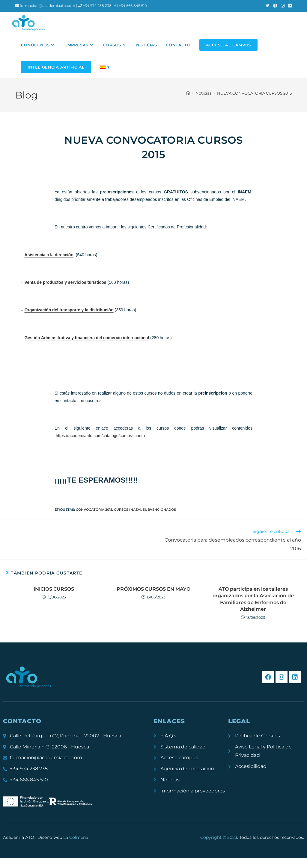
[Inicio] (188, 93)
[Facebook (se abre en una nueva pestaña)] (275, 6)
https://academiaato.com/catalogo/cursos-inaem (100, 435)
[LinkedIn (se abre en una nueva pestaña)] (289, 6)
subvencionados (159, 509)
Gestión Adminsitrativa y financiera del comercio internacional (87, 337)
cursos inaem (127, 509)
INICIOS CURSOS (54, 589)
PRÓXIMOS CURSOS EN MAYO (153, 589)
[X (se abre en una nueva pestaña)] (267, 6)
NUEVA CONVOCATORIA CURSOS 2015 (254, 93)
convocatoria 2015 (94, 509)
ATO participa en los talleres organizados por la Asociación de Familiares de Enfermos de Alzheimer (253, 599)
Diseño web (62, 837)
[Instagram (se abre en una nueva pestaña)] (282, 6)
